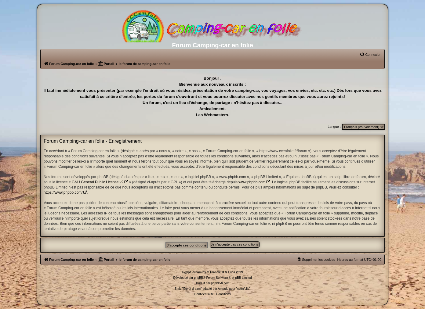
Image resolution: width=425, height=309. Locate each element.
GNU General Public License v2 (97, 182)
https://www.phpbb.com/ (63, 192)
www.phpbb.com (251, 182)
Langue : (334, 126)
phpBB (198, 277)
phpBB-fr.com (220, 283)
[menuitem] (370, 54)
